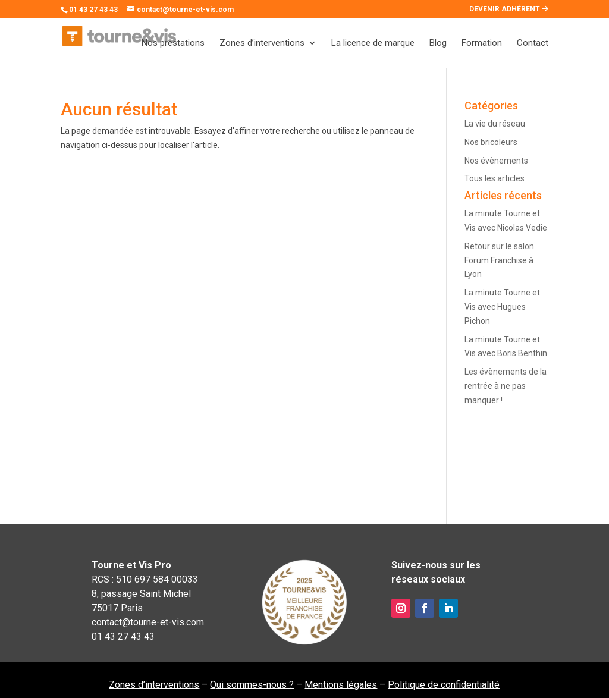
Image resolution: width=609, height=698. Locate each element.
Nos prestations (173, 43)
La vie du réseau (494, 123)
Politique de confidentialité (444, 684)
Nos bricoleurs (490, 142)
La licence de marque (373, 43)
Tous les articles (494, 178)
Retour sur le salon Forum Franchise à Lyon (499, 260)
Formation (482, 43)
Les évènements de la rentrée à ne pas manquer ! (505, 386)
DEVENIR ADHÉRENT (508, 9)
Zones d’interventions (261, 43)
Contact (532, 43)
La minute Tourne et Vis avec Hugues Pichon (502, 307)
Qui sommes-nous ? (252, 684)
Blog (438, 43)
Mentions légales (340, 684)
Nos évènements (496, 160)
